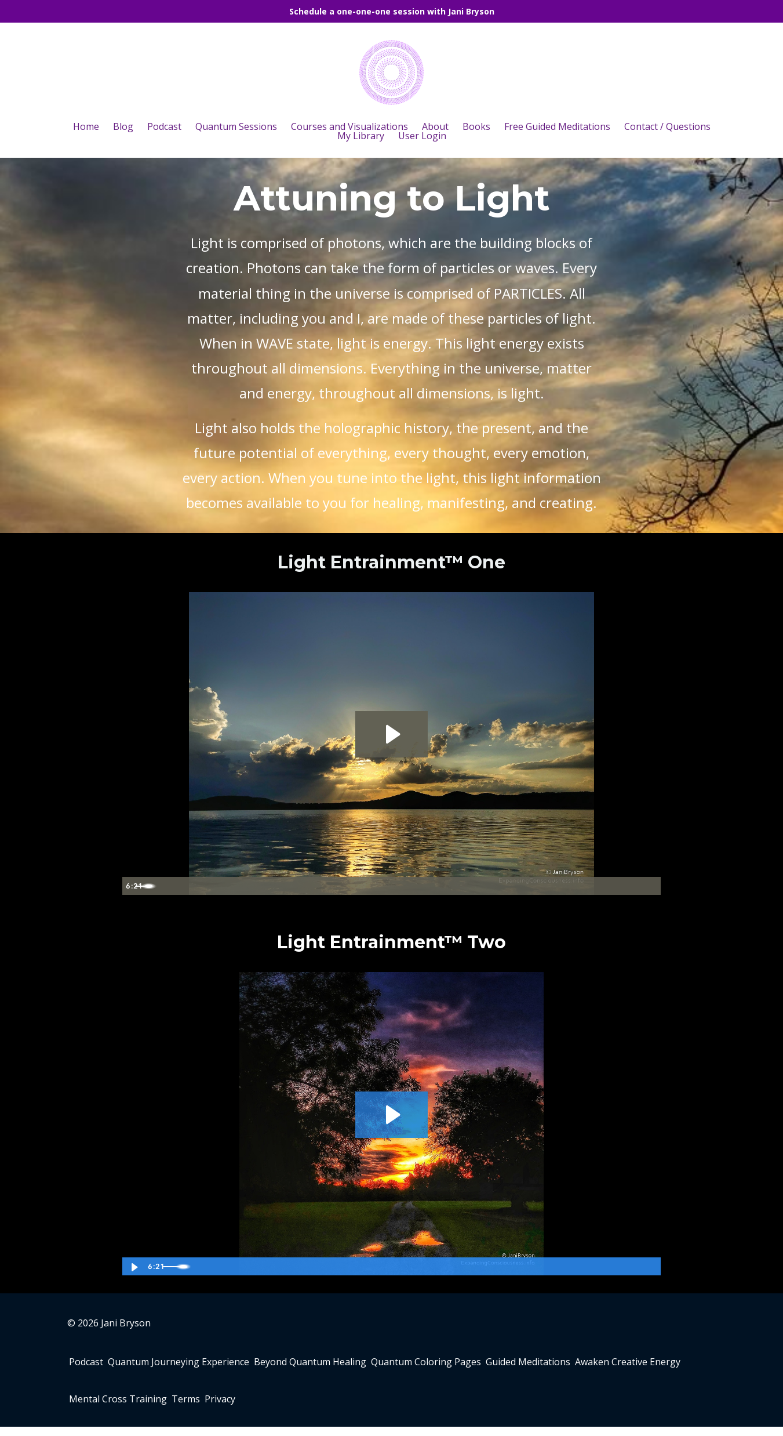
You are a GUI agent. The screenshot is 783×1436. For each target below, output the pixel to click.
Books (476, 126)
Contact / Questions (667, 126)
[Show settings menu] (626, 885)
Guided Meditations (575, 1364)
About (435, 126)
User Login (422, 135)
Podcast (164, 126)
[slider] (378, 885)
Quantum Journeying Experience (197, 1364)
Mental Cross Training (247, 1406)
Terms (324, 1406)
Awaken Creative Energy (131, 1406)
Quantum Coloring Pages (464, 1364)
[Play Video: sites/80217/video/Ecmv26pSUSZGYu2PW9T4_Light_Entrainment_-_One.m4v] (391, 733)
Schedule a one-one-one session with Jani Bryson (391, 11)
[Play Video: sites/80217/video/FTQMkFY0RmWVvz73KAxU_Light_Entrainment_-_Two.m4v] (391, 1114)
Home (86, 126)
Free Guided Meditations (557, 126)
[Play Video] (133, 885)
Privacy (367, 1406)
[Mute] (603, 885)
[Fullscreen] (649, 885)
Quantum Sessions (236, 126)
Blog (123, 126)
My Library (360, 135)
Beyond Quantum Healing (338, 1364)
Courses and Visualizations (349, 126)
